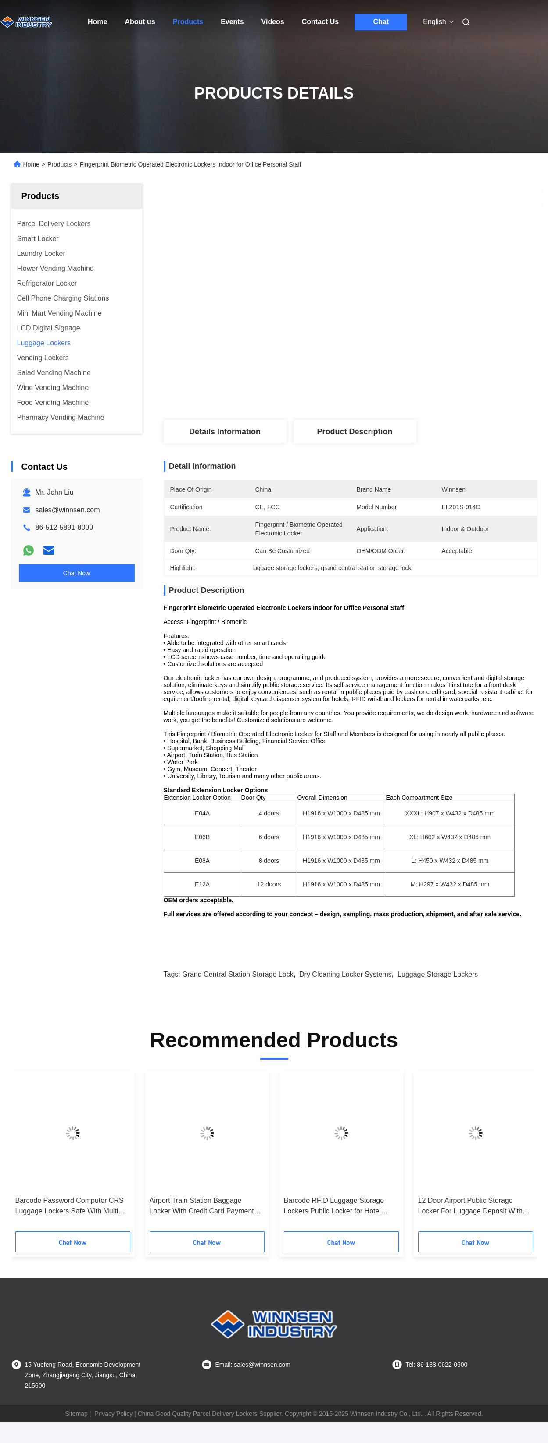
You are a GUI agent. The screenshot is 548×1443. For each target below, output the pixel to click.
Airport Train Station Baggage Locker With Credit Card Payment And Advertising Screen (202, 1206)
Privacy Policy (113, 1413)
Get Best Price (396, 387)
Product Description (354, 431)
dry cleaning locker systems (345, 974)
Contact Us (320, 21)
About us (140, 21)
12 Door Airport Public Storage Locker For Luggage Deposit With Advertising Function (470, 1206)
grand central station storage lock (237, 974)
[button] (28, 1154)
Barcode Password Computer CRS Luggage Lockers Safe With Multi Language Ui (69, 1206)
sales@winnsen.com (68, 510)
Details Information (225, 431)
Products (188, 21)
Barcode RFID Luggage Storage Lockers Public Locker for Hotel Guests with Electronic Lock (334, 1206)
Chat (381, 21)
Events (232, 21)
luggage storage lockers (438, 974)
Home (97, 21)
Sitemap (76, 1413)
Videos (272, 21)
